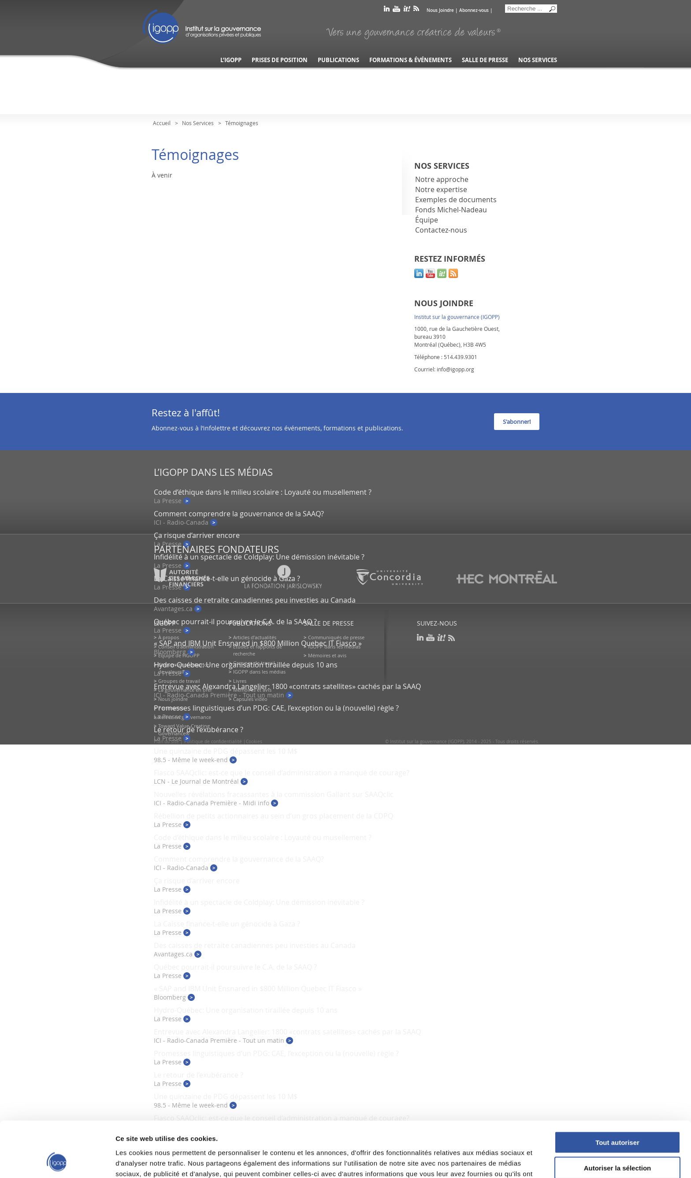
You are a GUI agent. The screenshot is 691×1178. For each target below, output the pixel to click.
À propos (168, 637)
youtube (396, 10)
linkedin (387, 10)
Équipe (426, 219)
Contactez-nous (441, 229)
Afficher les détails (485, 1160)
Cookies (254, 742)
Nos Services (198, 122)
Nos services (537, 60)
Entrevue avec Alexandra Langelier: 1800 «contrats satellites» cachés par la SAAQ (287, 686)
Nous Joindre (440, 10)
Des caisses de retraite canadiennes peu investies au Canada (255, 600)
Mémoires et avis (327, 655)
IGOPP (202, 26)
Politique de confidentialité (213, 742)
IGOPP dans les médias (259, 671)
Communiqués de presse (336, 637)
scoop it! (441, 273)
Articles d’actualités (254, 637)
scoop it (406, 10)
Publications (338, 60)
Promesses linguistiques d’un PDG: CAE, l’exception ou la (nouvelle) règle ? (276, 708)
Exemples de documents (456, 199)
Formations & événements (410, 60)
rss (416, 10)
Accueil (162, 122)
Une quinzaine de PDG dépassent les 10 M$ (225, 751)
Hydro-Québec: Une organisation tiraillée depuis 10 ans (246, 665)
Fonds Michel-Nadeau (451, 209)
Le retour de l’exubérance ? (198, 729)
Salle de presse (485, 60)
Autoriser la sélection (617, 1116)
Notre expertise (441, 189)
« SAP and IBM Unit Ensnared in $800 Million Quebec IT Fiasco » (258, 643)
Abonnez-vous (474, 10)
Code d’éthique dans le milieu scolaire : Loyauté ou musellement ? (263, 492)
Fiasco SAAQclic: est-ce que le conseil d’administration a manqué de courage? (281, 773)
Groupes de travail (179, 681)
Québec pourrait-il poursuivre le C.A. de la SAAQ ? (235, 621)
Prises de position (280, 60)
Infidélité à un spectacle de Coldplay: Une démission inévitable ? (259, 557)
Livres (239, 681)
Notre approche (441, 179)
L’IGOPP (230, 60)
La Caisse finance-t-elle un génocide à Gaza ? (227, 924)
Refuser (617, 1141)
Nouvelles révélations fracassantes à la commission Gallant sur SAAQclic (274, 794)
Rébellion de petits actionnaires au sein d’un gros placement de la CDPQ (273, 816)
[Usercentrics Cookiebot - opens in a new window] (57, 1160)
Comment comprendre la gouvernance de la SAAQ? (239, 514)
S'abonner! (517, 422)
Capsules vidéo (250, 699)
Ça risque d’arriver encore (197, 535)
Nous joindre (173, 699)
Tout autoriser (617, 1090)
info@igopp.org (455, 369)
